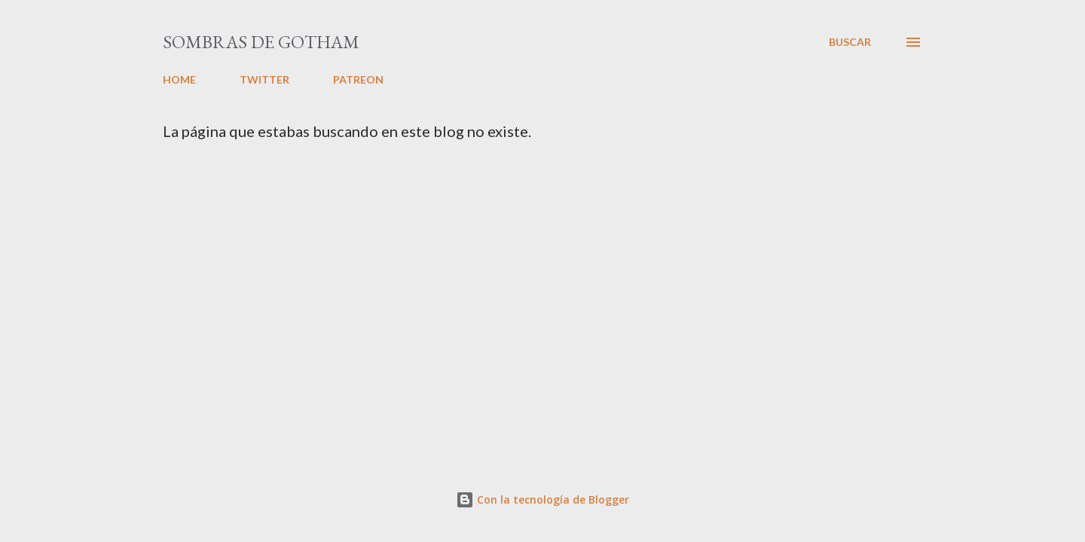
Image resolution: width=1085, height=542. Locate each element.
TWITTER (264, 79)
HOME (179, 79)
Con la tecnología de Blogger (542, 499)
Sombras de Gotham (261, 41)
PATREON (358, 79)
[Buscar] (850, 42)
